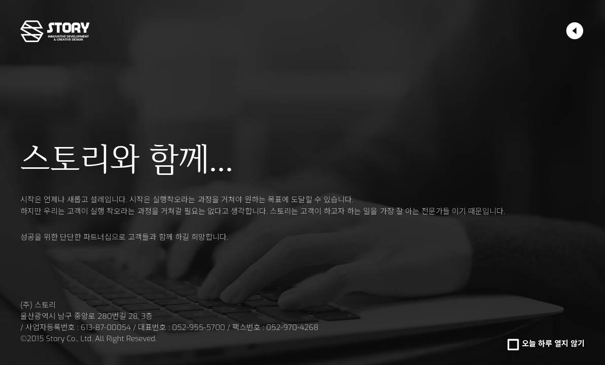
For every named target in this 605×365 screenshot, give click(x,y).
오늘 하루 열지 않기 (553, 344)
